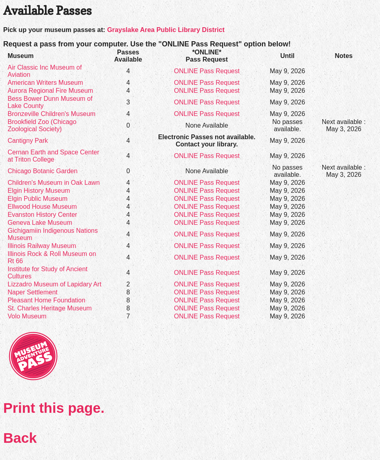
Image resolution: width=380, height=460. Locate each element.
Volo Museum (27, 316)
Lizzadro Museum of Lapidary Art (54, 284)
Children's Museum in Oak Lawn (54, 182)
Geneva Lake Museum (40, 222)
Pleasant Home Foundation (46, 300)
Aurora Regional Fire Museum (50, 90)
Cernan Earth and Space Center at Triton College (53, 156)
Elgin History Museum (39, 190)
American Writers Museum (45, 82)
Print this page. (54, 408)
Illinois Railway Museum (42, 245)
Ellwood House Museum (42, 206)
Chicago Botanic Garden (42, 171)
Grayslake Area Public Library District (165, 29)
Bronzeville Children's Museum (51, 113)
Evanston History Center (42, 214)
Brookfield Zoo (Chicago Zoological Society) (42, 125)
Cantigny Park (28, 140)
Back (20, 438)
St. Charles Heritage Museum (50, 308)
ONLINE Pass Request (207, 71)
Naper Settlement (33, 292)
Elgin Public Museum (37, 198)
